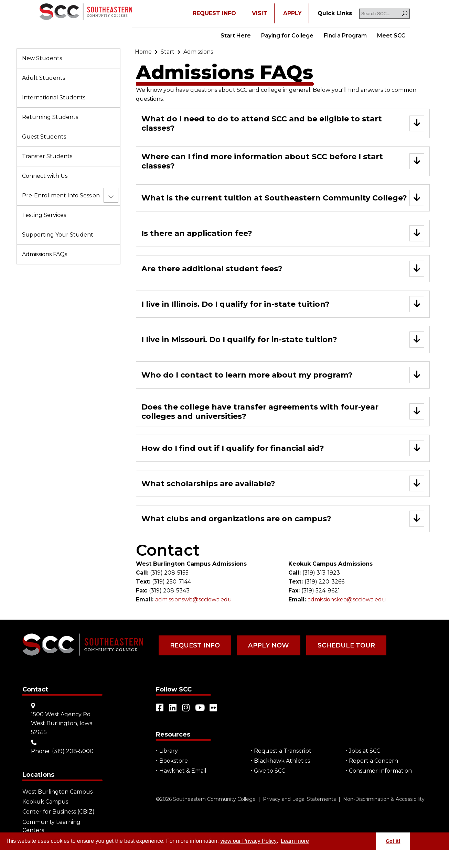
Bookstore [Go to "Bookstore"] (173, 761)
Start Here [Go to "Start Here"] (236, 35)
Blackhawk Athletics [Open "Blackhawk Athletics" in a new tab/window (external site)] (282, 761)
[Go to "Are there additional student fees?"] (283, 268)
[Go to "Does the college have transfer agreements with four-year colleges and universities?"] (283, 411)
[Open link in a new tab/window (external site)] (160, 708)
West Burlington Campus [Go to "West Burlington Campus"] (57, 792)
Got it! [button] (393, 841)
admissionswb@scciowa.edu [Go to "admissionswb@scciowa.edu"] (193, 600)
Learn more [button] (295, 841)
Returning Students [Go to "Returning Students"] (50, 117)
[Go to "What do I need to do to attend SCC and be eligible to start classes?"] (283, 123)
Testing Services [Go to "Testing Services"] (44, 215)
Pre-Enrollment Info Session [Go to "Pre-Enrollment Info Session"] (61, 195)
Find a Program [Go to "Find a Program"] (345, 35)
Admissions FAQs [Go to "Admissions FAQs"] (44, 254)
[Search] (404, 14)
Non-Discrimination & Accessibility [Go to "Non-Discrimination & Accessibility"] (384, 799)
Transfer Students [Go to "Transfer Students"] (47, 156)
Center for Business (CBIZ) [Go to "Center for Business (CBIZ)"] (58, 812)
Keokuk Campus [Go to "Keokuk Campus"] (45, 802)
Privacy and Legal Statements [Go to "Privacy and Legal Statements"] (299, 799)
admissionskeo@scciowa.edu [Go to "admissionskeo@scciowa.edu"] (347, 600)
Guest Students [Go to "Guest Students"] (44, 136)
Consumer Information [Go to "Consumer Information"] (380, 771)
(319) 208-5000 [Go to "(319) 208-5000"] (73, 751)
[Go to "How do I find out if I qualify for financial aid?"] (283, 448)
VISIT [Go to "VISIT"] (259, 13)
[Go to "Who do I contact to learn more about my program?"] (283, 375)
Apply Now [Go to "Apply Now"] (267, 646)
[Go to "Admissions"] (198, 52)
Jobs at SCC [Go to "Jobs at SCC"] (364, 751)
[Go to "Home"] (143, 52)
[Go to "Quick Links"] (334, 13)
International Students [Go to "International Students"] (53, 97)
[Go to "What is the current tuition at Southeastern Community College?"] (283, 197)
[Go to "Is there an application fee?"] (283, 233)
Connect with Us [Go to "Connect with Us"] (44, 176)
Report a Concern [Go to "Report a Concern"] (373, 761)
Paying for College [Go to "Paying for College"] (287, 35)
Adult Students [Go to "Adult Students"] (43, 78)
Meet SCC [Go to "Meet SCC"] (391, 35)
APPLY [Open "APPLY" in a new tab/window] (292, 13)
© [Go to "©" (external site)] (158, 799)
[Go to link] (86, 12)
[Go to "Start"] (167, 52)
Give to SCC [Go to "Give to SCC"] (269, 771)
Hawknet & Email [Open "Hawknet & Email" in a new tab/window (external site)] (182, 771)
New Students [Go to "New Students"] (42, 58)
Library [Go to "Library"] (168, 751)
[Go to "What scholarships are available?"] (283, 483)
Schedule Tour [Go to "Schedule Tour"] (344, 646)
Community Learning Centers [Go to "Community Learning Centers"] (51, 826)
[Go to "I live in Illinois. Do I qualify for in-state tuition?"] (283, 304)
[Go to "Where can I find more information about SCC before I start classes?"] (283, 161)
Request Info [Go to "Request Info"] (194, 646)
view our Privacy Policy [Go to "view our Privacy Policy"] (248, 841)
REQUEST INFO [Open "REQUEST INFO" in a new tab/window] (214, 13)
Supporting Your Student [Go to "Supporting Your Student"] (57, 234)
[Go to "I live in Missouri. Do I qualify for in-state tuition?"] (283, 339)
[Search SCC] (384, 14)
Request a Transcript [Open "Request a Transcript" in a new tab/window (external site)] (282, 751)
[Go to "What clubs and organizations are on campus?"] (283, 519)
